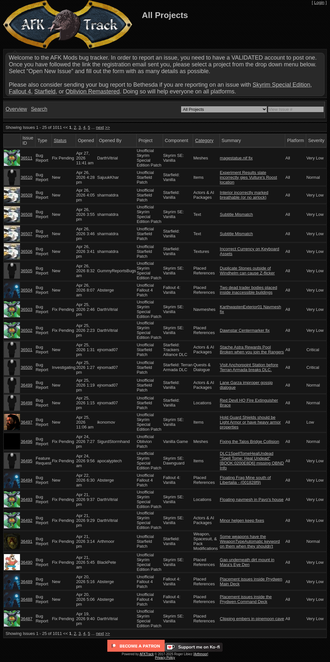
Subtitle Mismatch (236, 214)
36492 (26, 520)
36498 (26, 402)
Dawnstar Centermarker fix (245, 330)
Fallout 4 (20, 91)
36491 (26, 541)
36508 (26, 214)
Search (39, 109)
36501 (26, 349)
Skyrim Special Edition (281, 85)
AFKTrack (147, 654)
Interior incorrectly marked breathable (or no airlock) (244, 195)
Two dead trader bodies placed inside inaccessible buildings (248, 290)
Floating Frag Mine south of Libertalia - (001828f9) (245, 480)
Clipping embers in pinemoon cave (252, 618)
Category (204, 140)
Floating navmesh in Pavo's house (252, 499)
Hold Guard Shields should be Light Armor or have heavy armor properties (250, 422)
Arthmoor (200, 654)
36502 (26, 330)
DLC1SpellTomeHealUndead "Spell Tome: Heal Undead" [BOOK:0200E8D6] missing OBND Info (252, 460)
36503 (26, 309)
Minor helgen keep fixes (242, 520)
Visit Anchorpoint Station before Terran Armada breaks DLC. (249, 367)
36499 (26, 385)
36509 (26, 195)
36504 (26, 290)
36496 (26, 441)
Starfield (44, 91)
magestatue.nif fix (236, 158)
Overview (16, 109)
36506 (26, 251)
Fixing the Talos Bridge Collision (249, 441)
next (100, 127)
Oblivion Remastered (92, 91)
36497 (26, 422)
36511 (26, 158)
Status (60, 140)
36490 (26, 562)
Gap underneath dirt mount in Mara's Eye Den (247, 562)
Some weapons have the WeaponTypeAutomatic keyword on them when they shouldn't (250, 541)
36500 (26, 367)
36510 (26, 177)
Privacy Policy (165, 657)
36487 (26, 618)
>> (107, 127)
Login (319, 2)
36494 (26, 480)
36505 (26, 270)
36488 (26, 599)
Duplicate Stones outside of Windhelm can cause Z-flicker (247, 270)
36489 (26, 581)
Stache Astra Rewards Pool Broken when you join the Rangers (252, 349)
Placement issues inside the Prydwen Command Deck (246, 599)
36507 (26, 233)
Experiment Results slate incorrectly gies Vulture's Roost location (248, 177)
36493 (26, 499)
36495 (26, 460)
